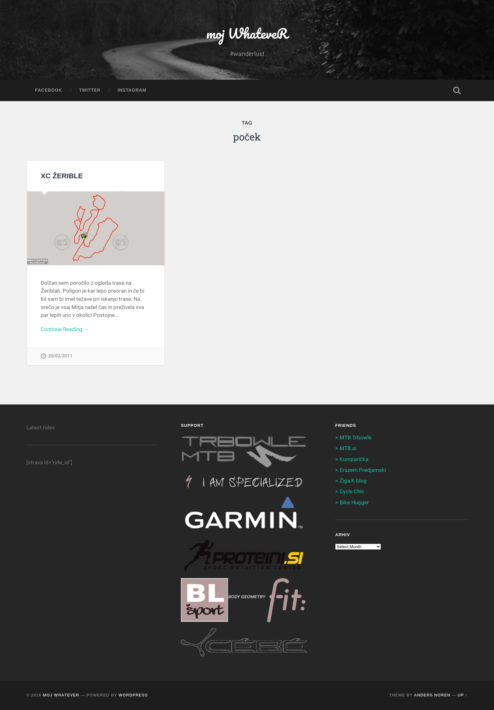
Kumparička (354, 459)
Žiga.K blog (353, 481)
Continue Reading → (65, 329)
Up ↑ (463, 695)
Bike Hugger (354, 502)
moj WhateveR (247, 33)
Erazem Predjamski (363, 470)
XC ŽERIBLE (62, 176)
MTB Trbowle (355, 437)
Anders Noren (432, 695)
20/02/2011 (60, 356)
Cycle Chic (352, 491)
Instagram (132, 90)
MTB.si (348, 448)
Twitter (90, 90)
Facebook (48, 90)
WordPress (133, 695)
